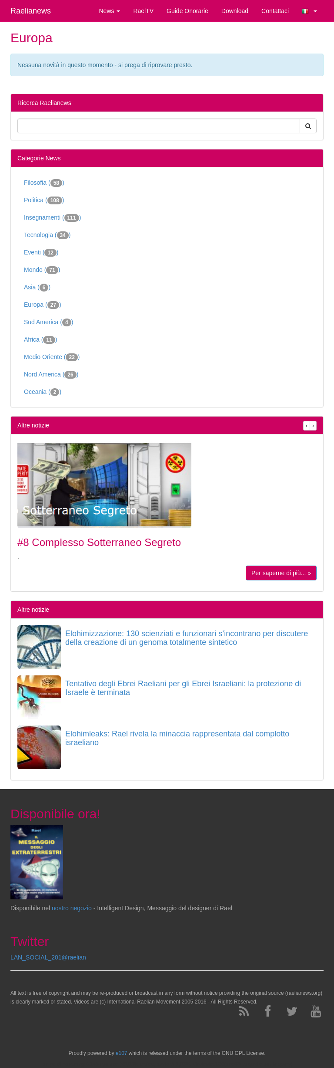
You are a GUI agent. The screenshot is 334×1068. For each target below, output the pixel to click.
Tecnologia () (47, 235)
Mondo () (42, 270)
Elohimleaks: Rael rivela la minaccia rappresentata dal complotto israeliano (177, 738)
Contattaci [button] (275, 10)
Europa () (42, 305)
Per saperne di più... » (281, 573)
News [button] (109, 10)
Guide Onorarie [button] (187, 10)
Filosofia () (44, 183)
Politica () (44, 200)
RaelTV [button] (143, 10)
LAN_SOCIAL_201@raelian (48, 957)
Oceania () (42, 392)
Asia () (37, 288)
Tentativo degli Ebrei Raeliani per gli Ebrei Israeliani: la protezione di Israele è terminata (183, 688)
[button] (309, 11)
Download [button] (234, 10)
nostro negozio (72, 908)
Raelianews (30, 11)
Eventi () (41, 253)
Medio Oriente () (52, 357)
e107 (121, 1053)
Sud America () (48, 322)
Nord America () (51, 375)
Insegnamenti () (52, 218)
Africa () (40, 340)
